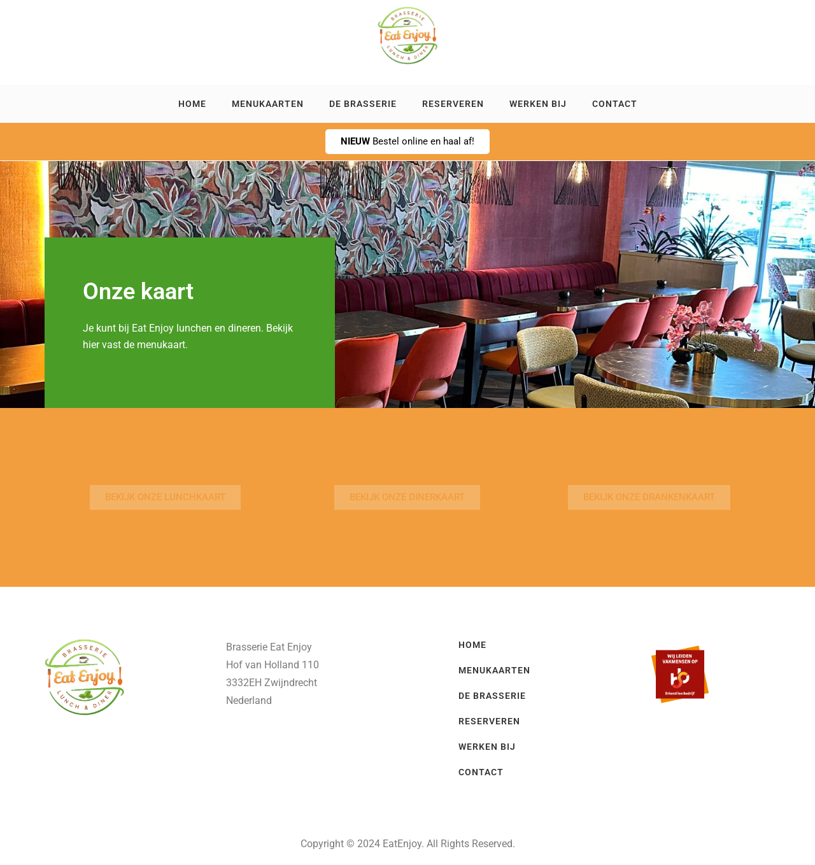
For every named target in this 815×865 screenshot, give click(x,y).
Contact (614, 104)
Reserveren (453, 104)
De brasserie (363, 104)
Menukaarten (268, 104)
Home (192, 104)
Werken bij (538, 104)
